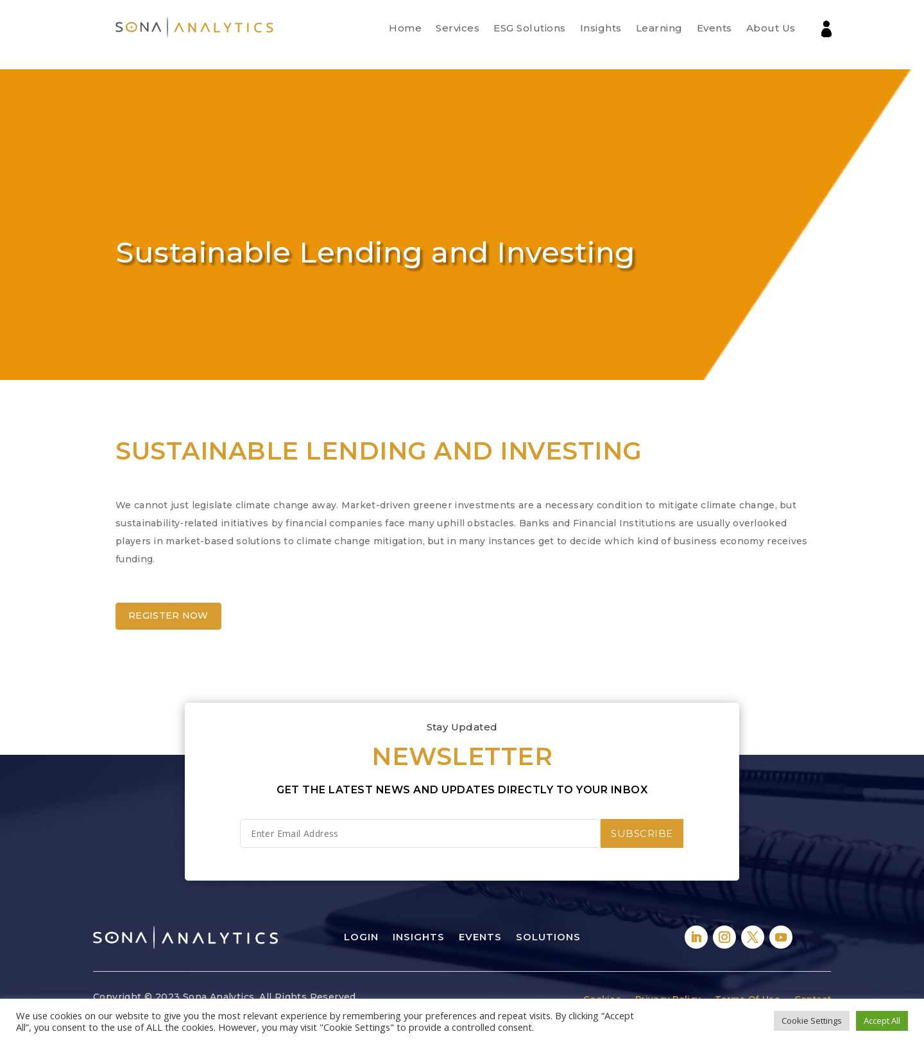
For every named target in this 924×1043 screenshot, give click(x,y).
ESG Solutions (529, 28)
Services (457, 28)
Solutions (548, 937)
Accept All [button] (882, 1020)
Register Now (168, 615)
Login (361, 937)
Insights (601, 28)
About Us (771, 28)
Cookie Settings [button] (812, 1020)
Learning (659, 28)
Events (714, 28)
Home (405, 28)
